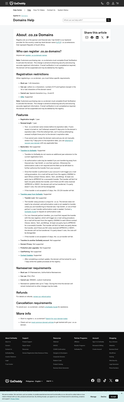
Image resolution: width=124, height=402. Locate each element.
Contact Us (51, 10)
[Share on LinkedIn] (97, 37)
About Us (8, 341)
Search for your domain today (56, 318)
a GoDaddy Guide (51, 307)
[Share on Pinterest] (107, 37)
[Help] (107, 3)
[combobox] (85, 20)
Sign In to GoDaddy (98, 341)
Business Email (113, 349)
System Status (63, 10)
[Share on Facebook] (92, 37)
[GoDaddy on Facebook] (93, 382)
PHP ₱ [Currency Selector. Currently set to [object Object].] (50, 381)
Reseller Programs (79, 345)
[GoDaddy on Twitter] (111, 382)
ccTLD (58, 42)
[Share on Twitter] (102, 37)
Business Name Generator (61, 368)
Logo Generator (114, 364)
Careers (7, 345)
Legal (7, 360)
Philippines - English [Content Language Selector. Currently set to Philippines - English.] (34, 381)
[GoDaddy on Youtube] (117, 382)
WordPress (112, 353)
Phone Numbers (114, 368)
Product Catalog (58, 364)
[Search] (108, 20)
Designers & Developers (60, 353)
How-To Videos (39, 10)
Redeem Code (57, 360)
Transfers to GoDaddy (28, 150)
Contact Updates (26, 255)
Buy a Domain (113, 341)
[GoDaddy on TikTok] (105, 382)
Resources (25, 349)
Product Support (27, 341)
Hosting (111, 356)
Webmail (55, 341)
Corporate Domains (59, 356)
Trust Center (9, 364)
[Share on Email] (86, 37)
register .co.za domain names (36, 55)
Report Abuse (26, 345)
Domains (24, 15)
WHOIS (55, 345)
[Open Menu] (6, 3)
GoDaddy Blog (9, 353)
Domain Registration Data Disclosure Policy (35, 353)
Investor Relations (10, 356)
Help (29, 10)
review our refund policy (42, 296)
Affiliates (76, 341)
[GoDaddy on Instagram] (99, 382)
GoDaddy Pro (78, 349)
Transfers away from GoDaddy (31, 194)
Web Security (113, 360)
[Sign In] (113, 3)
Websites (112, 345)
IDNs (22, 97)
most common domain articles (42, 322)
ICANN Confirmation (59, 349)
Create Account (97, 349)
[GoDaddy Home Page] (14, 381)
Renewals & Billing (98, 345)
